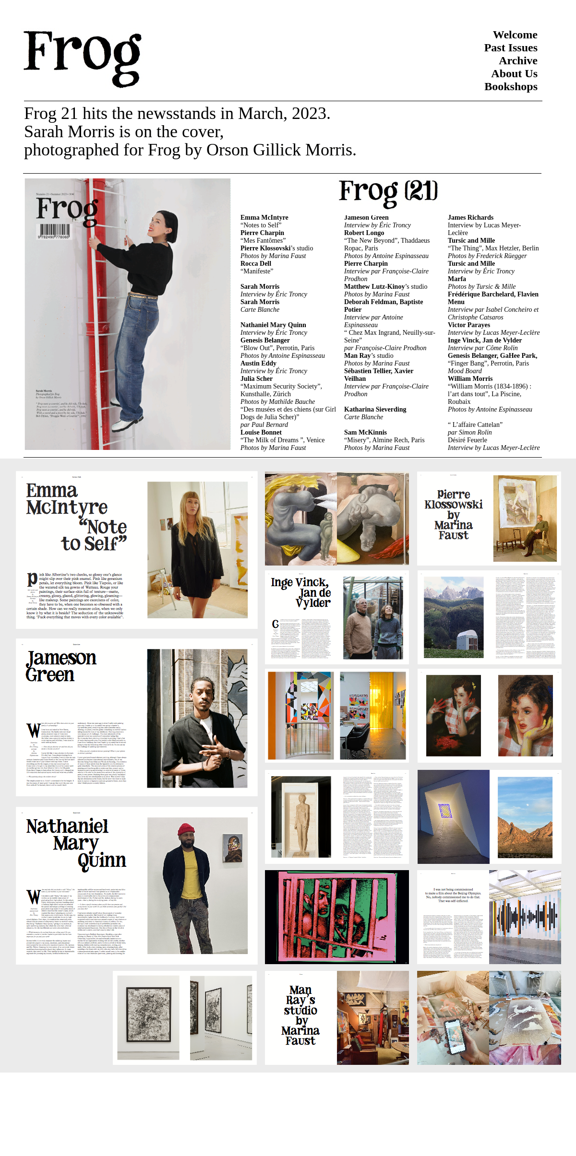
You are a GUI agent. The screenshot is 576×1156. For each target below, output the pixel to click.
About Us (514, 73)
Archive (518, 60)
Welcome (515, 34)
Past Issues (511, 47)
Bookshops (511, 86)
